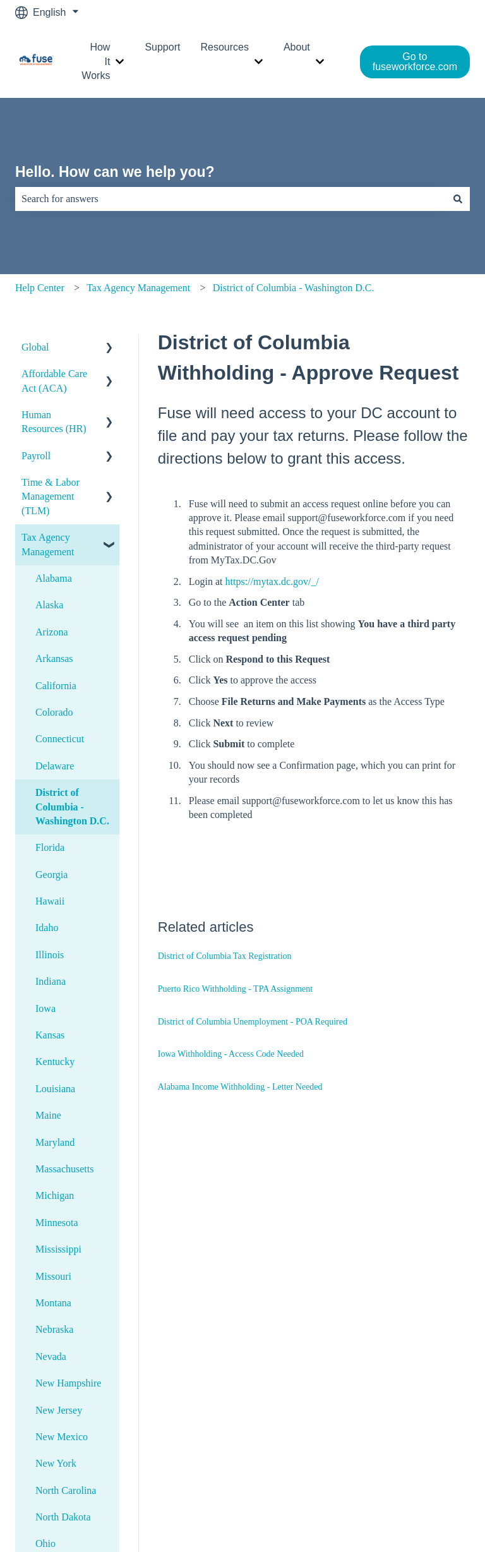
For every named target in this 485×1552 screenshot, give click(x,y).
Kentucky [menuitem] (55, 1061)
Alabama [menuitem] (53, 578)
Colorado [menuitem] (54, 712)
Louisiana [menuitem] (55, 1088)
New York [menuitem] (55, 1463)
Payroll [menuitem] (36, 455)
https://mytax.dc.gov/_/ (272, 581)
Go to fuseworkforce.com (415, 61)
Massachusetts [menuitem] (64, 1169)
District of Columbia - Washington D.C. (293, 287)
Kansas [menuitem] (49, 1035)
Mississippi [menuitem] (58, 1249)
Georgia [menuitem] (51, 874)
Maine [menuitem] (48, 1115)
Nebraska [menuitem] (54, 1329)
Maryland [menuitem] (55, 1142)
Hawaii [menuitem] (49, 901)
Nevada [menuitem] (50, 1356)
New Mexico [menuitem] (61, 1436)
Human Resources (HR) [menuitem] (54, 421)
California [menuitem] (55, 685)
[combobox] (230, 199)
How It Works (95, 61)
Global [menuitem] (35, 347)
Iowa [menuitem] (45, 1008)
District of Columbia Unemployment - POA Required (252, 1021)
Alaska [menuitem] (49, 604)
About (297, 47)
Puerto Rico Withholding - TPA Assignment (235, 989)
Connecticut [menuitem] (59, 738)
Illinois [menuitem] (49, 954)
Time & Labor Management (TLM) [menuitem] (50, 496)
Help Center (39, 287)
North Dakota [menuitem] (63, 1517)
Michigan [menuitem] (54, 1195)
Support (162, 47)
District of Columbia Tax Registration (225, 956)
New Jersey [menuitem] (58, 1410)
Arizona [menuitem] (51, 632)
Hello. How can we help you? (115, 172)
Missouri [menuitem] (53, 1276)
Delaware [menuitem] (54, 766)
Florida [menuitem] (49, 847)
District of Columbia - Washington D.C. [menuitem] (72, 806)
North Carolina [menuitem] (65, 1490)
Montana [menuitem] (53, 1302)
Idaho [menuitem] (46, 927)
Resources (224, 47)
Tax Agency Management (138, 287)
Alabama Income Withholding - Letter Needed (240, 1087)
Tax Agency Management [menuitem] (48, 544)
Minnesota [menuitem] (56, 1222)
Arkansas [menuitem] (54, 658)
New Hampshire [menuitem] (68, 1383)
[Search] (458, 199)
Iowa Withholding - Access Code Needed (231, 1054)
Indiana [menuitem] (50, 981)
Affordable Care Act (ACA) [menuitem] (54, 380)
